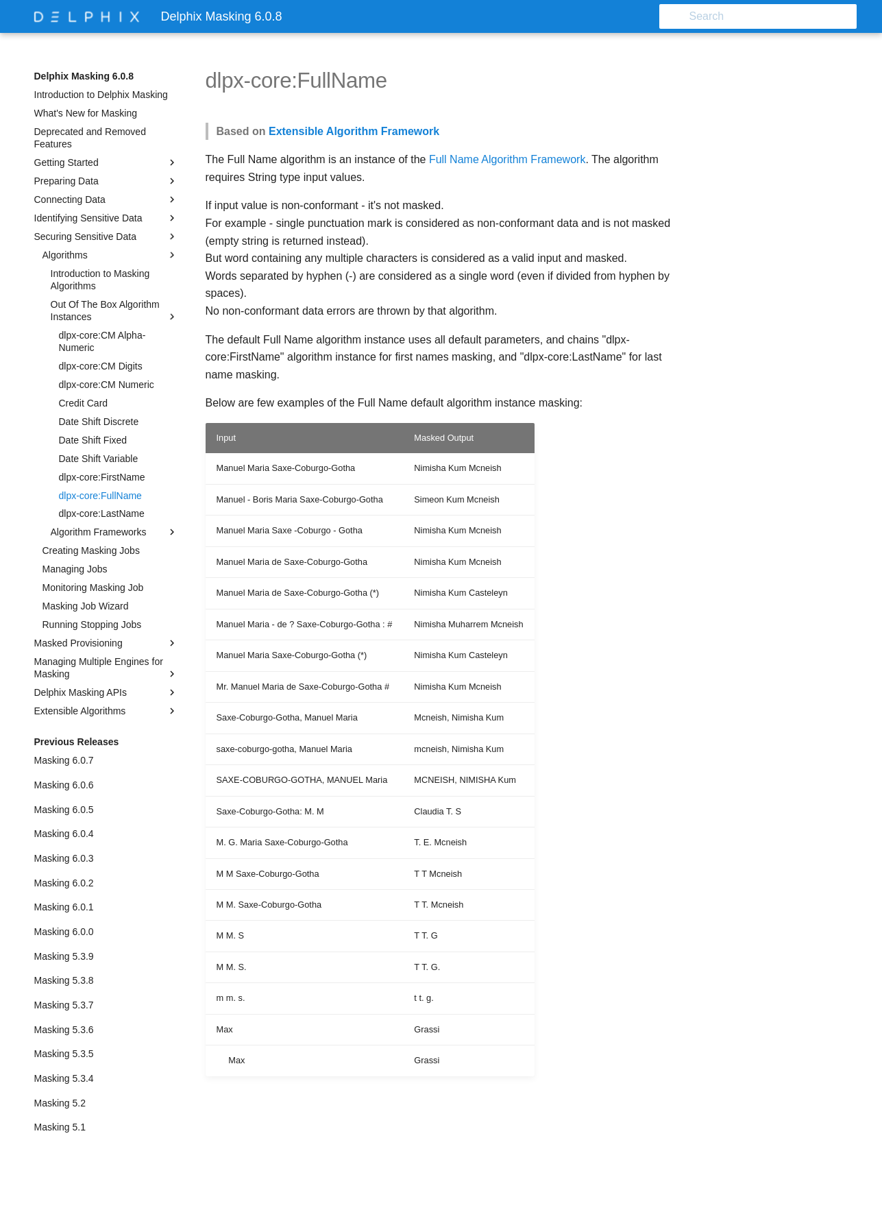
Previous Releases (76, 741)
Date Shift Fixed (93, 440)
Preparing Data (106, 181)
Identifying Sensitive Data (106, 218)
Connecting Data (106, 199)
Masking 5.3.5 (64, 1053)
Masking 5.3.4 (64, 1078)
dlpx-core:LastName (102, 513)
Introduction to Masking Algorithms (100, 279)
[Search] (776, 16)
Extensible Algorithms (106, 711)
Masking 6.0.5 (64, 809)
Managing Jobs (75, 569)
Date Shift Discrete (99, 421)
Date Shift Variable (98, 458)
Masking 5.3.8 (64, 980)
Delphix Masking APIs (106, 692)
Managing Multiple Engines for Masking (106, 668)
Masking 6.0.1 (64, 907)
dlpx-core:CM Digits (101, 366)
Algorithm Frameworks (114, 532)
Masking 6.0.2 (64, 883)
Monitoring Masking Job (93, 587)
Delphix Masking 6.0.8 (84, 76)
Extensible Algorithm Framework (354, 131)
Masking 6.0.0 (64, 931)
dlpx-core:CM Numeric (106, 384)
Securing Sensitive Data (106, 236)
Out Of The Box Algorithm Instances (114, 311)
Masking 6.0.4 (64, 833)
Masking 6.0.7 (64, 760)
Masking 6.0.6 (64, 784)
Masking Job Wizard (85, 606)
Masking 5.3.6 (64, 1029)
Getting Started (106, 162)
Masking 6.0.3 (64, 858)
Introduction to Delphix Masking (101, 94)
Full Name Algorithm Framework (507, 159)
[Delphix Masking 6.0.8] (87, 16)
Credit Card (83, 403)
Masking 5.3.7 (64, 1005)
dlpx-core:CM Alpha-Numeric (102, 341)
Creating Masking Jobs (91, 550)
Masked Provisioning (106, 643)
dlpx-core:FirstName (102, 477)
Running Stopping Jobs (92, 624)
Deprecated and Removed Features (90, 137)
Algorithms (110, 255)
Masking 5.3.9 (64, 956)
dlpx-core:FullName (100, 495)
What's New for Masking (86, 113)
